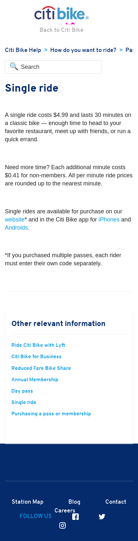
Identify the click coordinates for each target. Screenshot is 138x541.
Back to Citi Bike (62, 30)
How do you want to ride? (83, 50)
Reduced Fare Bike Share (41, 368)
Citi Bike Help (23, 50)
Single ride (23, 402)
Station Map (27, 502)
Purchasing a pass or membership (51, 414)
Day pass (22, 391)
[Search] (53, 67)
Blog (74, 502)
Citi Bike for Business (36, 356)
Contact (115, 502)
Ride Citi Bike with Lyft (38, 345)
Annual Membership (34, 380)
